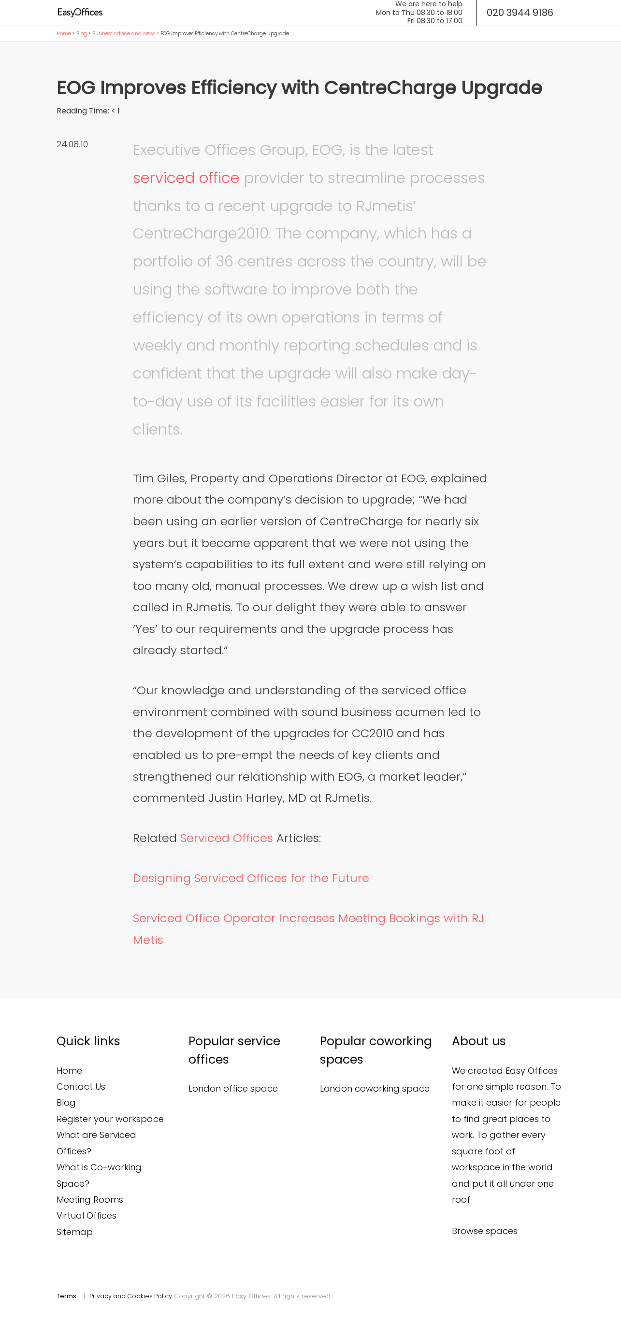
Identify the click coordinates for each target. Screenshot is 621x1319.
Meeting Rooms (90, 1199)
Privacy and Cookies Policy (131, 1296)
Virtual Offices (86, 1215)
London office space (233, 1088)
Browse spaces (485, 1231)
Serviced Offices (226, 838)
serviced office (186, 177)
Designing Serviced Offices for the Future (251, 878)
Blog (81, 33)
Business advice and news (123, 33)
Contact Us (81, 1086)
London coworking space (375, 1088)
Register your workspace (110, 1119)
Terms (66, 1296)
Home (64, 33)
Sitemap (75, 1232)
